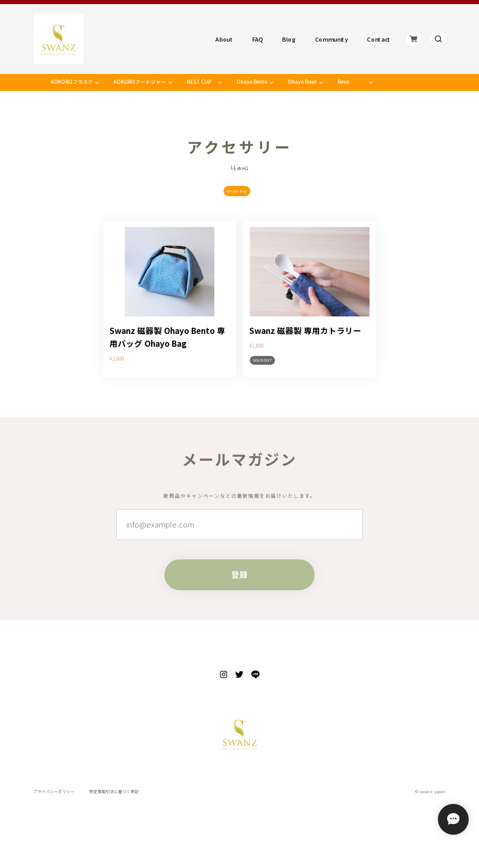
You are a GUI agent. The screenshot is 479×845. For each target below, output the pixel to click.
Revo (343, 81)
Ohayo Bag (237, 191)
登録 (239, 574)
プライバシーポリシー (54, 791)
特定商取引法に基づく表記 (114, 791)
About (224, 39)
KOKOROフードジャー (140, 81)
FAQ (257, 39)
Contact (379, 39)
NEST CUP (199, 81)
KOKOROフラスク (72, 81)
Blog (289, 39)
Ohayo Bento (251, 81)
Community (331, 39)
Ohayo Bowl (302, 81)
